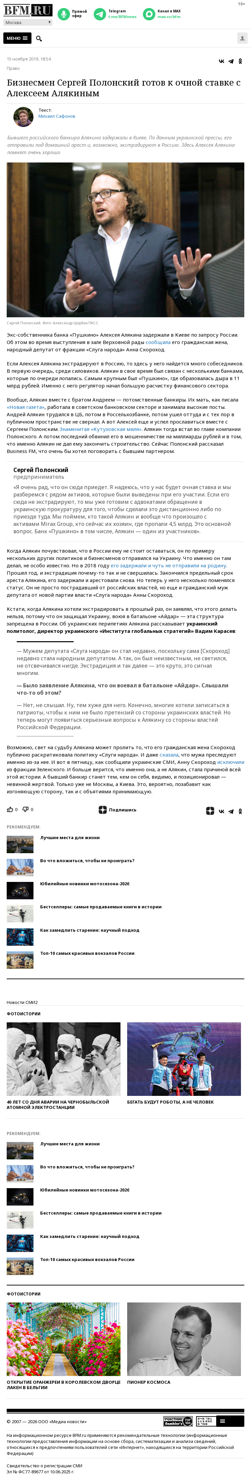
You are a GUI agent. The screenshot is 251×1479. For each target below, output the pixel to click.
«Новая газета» (26, 407)
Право (13, 68)
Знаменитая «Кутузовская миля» (101, 429)
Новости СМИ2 (22, 1002)
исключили (230, 762)
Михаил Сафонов (56, 116)
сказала (169, 754)
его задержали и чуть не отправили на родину (168, 565)
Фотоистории (23, 1014)
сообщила (158, 342)
